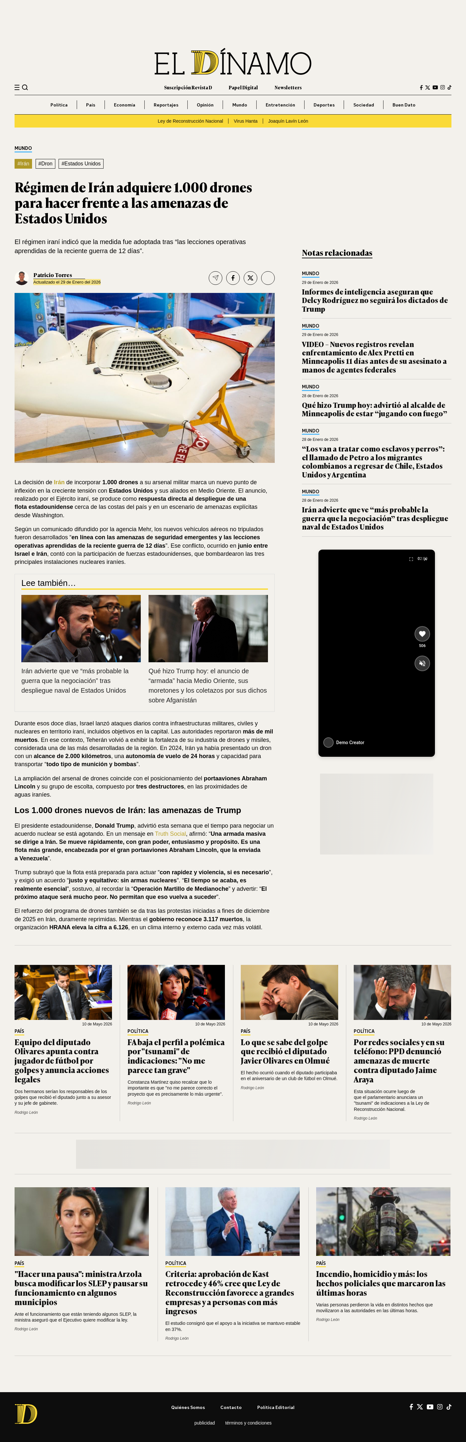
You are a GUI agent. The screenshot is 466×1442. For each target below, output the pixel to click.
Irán (59, 482)
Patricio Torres (52, 275)
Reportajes (166, 104)
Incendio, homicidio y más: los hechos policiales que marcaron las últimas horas (381, 1283)
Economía (124, 104)
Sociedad (363, 104)
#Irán (23, 163)
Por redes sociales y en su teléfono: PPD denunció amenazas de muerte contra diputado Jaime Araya (399, 1060)
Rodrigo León (26, 1112)
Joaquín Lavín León (288, 121)
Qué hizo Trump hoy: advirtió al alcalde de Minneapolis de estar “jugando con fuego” (374, 409)
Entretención (280, 104)
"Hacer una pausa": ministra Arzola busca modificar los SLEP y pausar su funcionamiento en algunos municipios (81, 1287)
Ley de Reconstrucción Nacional (190, 121)
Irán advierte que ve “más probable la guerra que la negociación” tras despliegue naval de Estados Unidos (74, 680)
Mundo (239, 104)
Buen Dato (404, 104)
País (90, 104)
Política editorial (275, 1407)
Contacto (231, 1407)
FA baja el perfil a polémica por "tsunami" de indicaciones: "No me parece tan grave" (176, 1055)
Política (59, 104)
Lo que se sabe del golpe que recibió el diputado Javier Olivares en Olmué (285, 1051)
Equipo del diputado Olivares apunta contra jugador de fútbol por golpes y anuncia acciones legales (62, 1060)
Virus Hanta (245, 121)
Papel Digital (243, 87)
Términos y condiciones (248, 1422)
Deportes (324, 104)
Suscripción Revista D (188, 87)
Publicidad (204, 1422)
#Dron (46, 163)
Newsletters (288, 87)
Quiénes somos (188, 1407)
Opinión (205, 104)
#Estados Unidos (81, 163)
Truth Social (170, 834)
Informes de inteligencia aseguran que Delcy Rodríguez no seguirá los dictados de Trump (375, 300)
